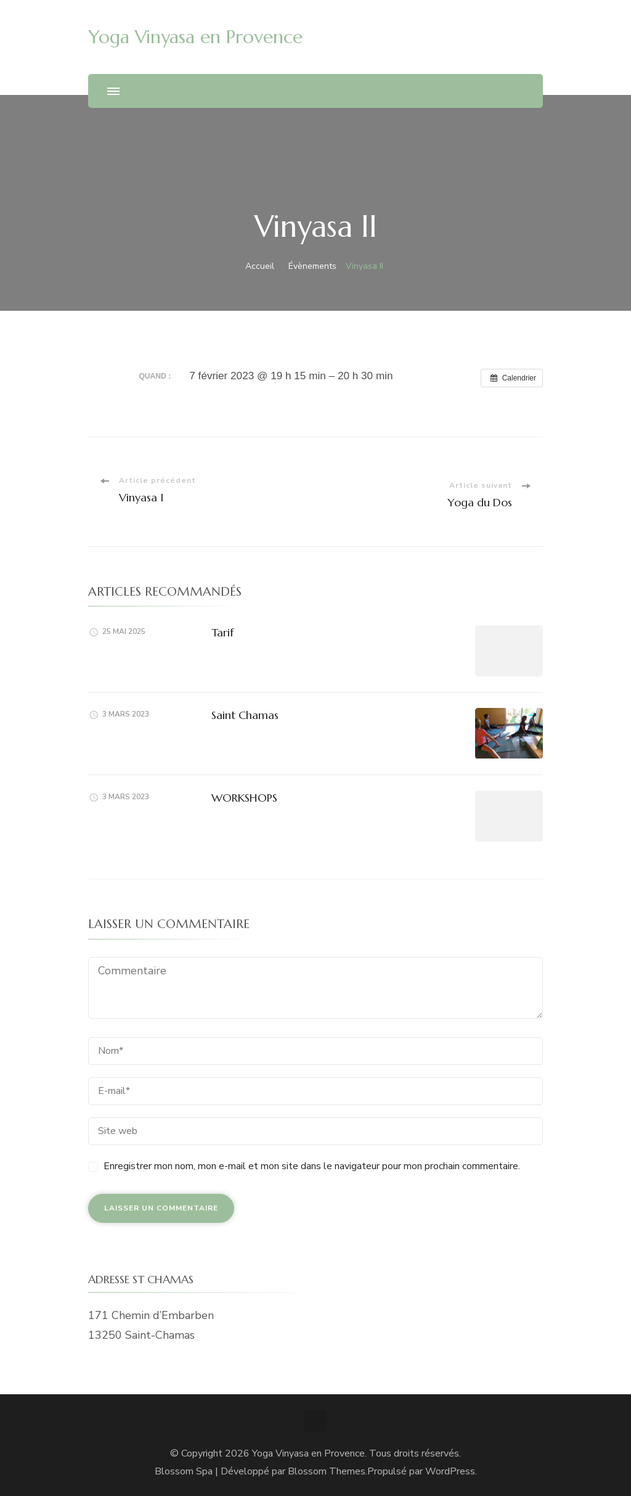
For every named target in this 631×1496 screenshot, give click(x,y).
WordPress (450, 1471)
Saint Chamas (245, 715)
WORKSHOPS (244, 798)
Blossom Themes (326, 1471)
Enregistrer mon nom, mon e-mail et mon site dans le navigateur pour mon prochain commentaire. (312, 1166)
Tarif (222, 632)
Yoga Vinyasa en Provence (195, 36)
